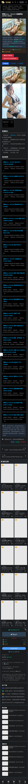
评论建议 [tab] (20, 63)
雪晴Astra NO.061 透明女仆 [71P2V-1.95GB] (13, 377)
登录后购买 (14, 648)
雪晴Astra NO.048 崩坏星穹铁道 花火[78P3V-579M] (13, 286)
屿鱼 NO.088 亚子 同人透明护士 (16, 715)
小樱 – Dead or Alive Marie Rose (20, 623)
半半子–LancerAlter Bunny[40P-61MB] (20, 513)
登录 (21, 2)
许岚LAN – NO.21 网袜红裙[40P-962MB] (20, 568)
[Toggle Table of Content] (11, 122)
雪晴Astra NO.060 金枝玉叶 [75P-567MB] (12, 363)
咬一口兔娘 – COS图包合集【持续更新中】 (15, 694)
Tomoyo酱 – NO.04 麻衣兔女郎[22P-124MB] (20, 541)
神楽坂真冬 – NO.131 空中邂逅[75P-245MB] (7, 595)
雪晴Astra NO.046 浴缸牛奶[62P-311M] (12, 246)
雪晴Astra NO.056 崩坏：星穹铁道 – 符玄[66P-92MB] (13, 339)
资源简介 (6, 124)
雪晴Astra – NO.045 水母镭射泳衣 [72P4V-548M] (12, 260)
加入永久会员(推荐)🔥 (10, 58)
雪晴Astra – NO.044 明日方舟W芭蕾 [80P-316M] (13, 232)
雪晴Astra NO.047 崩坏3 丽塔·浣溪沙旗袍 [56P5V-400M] (14, 274)
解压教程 (21, 41)
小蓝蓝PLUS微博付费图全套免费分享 (14, 688)
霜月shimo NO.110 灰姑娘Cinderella (14, 702)
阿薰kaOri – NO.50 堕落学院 (15, 736)
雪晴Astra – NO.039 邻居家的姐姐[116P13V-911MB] (12, 191)
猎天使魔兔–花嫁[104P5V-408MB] (7, 541)
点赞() (23, 442)
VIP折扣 (14, 638)
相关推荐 (6, 126)
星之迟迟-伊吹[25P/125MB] (7, 513)
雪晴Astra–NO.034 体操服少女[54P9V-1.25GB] (13, 177)
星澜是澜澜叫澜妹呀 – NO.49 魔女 (17, 731)
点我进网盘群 (11, 46)
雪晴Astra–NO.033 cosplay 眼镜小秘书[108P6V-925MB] (14, 219)
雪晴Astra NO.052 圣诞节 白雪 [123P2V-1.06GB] (11, 314)
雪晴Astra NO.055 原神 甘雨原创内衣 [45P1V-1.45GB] (13, 327)
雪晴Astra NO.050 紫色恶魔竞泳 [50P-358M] (13, 300)
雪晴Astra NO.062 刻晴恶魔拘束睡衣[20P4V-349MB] (13, 390)
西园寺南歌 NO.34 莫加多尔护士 (16, 720)
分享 (12, 442)
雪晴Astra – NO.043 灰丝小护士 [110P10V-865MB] (12, 163)
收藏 (17, 442)
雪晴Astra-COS (8, 439)
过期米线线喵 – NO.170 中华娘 (16, 726)
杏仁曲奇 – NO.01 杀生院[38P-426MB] (7, 623)
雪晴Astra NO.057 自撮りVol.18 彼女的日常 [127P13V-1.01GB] (14, 351)
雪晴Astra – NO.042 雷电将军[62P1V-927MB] (13, 205)
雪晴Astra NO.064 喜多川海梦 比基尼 (13, 415)
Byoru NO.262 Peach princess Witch (7, 486)
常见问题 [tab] (13, 63)
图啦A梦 (10, 6)
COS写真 (16, 6)
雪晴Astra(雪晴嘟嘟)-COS (18, 439)
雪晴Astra (14, 8)
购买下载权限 (8, 55)
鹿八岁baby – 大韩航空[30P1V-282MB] (14, 699)
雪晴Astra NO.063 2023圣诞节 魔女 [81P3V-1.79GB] (13, 404)
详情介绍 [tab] (5, 63)
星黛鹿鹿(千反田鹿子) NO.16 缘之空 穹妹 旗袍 (17, 711)
